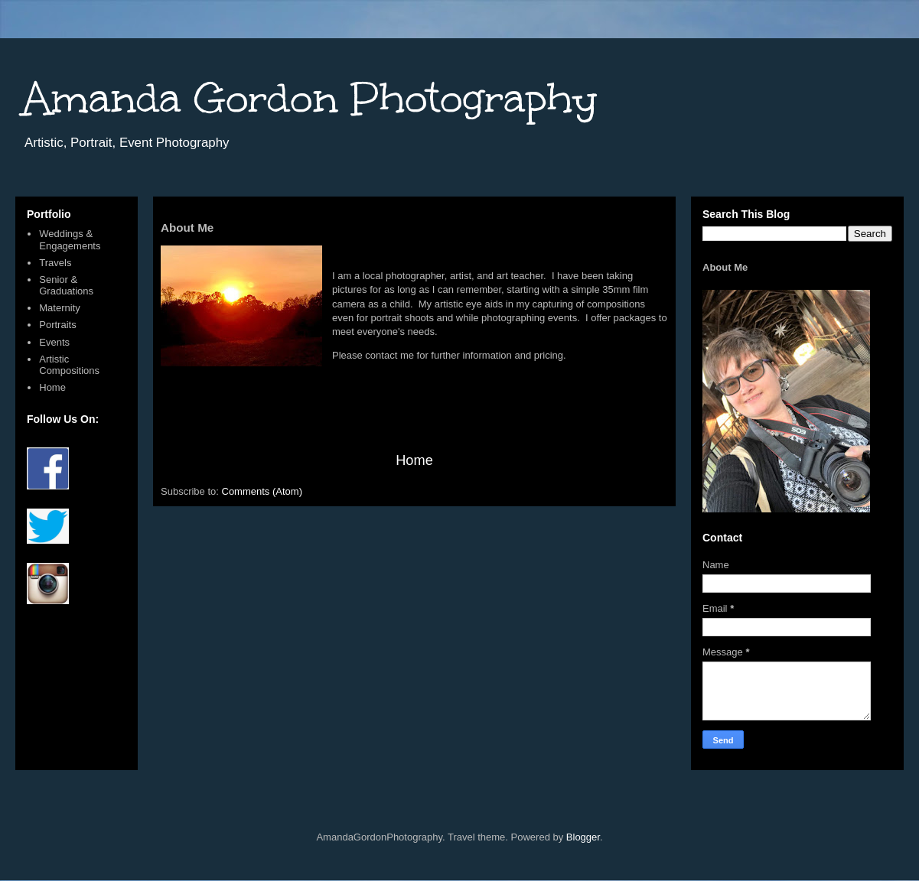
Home (414, 460)
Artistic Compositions (69, 365)
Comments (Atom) (262, 491)
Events (54, 342)
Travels (55, 262)
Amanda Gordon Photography (310, 98)
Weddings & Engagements (69, 240)
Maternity (59, 308)
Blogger (583, 837)
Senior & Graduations (66, 285)
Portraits (57, 324)
